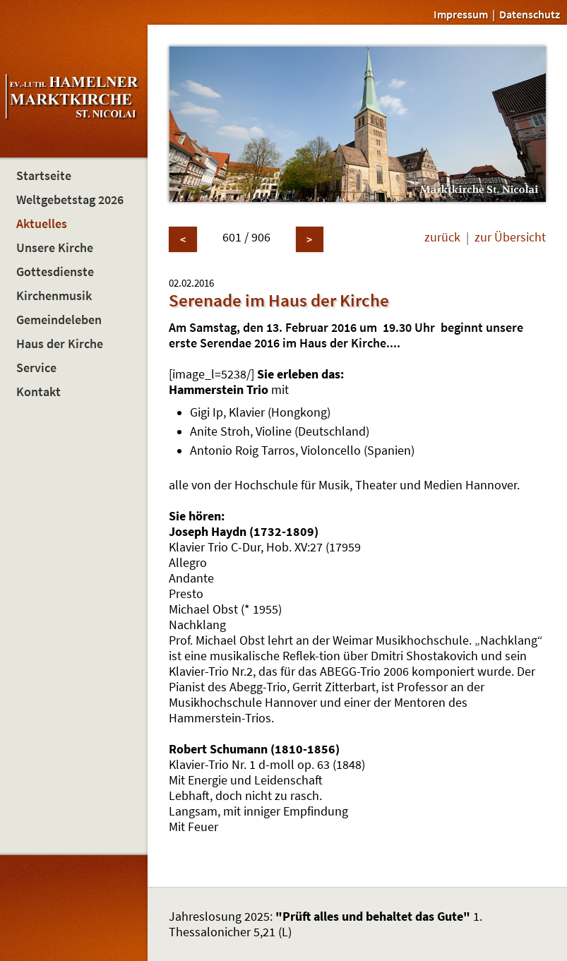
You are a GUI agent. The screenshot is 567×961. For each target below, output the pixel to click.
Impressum (461, 14)
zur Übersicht (510, 237)
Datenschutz (529, 14)
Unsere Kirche (54, 248)
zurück (442, 237)
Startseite (43, 176)
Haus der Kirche (59, 344)
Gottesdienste (55, 272)
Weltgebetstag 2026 (70, 200)
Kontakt (38, 392)
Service (36, 368)
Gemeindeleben (59, 320)
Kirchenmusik (54, 296)
